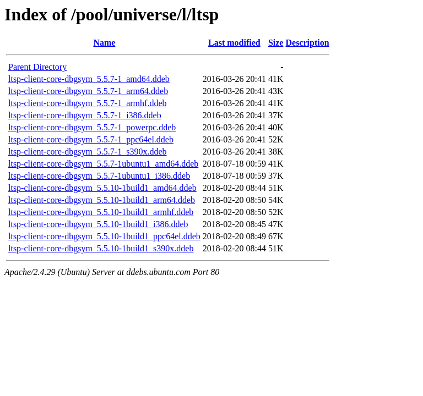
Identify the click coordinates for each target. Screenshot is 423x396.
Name (104, 42)
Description (307, 42)
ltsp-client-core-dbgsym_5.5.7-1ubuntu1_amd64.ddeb (103, 163)
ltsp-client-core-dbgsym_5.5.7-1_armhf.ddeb (87, 103)
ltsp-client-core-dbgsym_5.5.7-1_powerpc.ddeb (92, 127)
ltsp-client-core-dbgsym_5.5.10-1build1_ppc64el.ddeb (104, 236)
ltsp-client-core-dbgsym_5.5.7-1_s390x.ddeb (87, 151)
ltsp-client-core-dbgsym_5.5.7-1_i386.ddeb (84, 115)
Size (276, 42)
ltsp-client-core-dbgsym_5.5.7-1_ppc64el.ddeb (90, 139)
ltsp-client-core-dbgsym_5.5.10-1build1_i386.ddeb (98, 224)
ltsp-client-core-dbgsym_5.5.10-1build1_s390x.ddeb (100, 248)
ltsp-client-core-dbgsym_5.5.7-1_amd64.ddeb (89, 79)
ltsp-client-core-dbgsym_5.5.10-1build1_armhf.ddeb (100, 212)
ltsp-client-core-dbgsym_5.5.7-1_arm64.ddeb (88, 91)
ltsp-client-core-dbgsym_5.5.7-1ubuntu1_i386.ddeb (99, 175)
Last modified (234, 42)
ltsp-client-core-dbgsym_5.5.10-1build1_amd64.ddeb (102, 188)
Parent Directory (37, 67)
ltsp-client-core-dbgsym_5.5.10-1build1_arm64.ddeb (101, 200)
